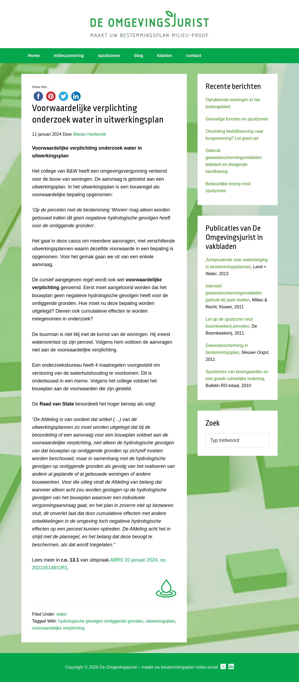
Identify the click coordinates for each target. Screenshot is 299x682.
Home (34, 55)
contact (193, 55)
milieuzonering (69, 55)
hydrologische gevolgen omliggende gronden (100, 621)
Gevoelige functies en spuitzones (237, 119)
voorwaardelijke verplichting (58, 628)
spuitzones (109, 55)
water (62, 614)
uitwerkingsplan (160, 621)
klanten (164, 55)
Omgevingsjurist (149, 24)
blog (138, 55)
